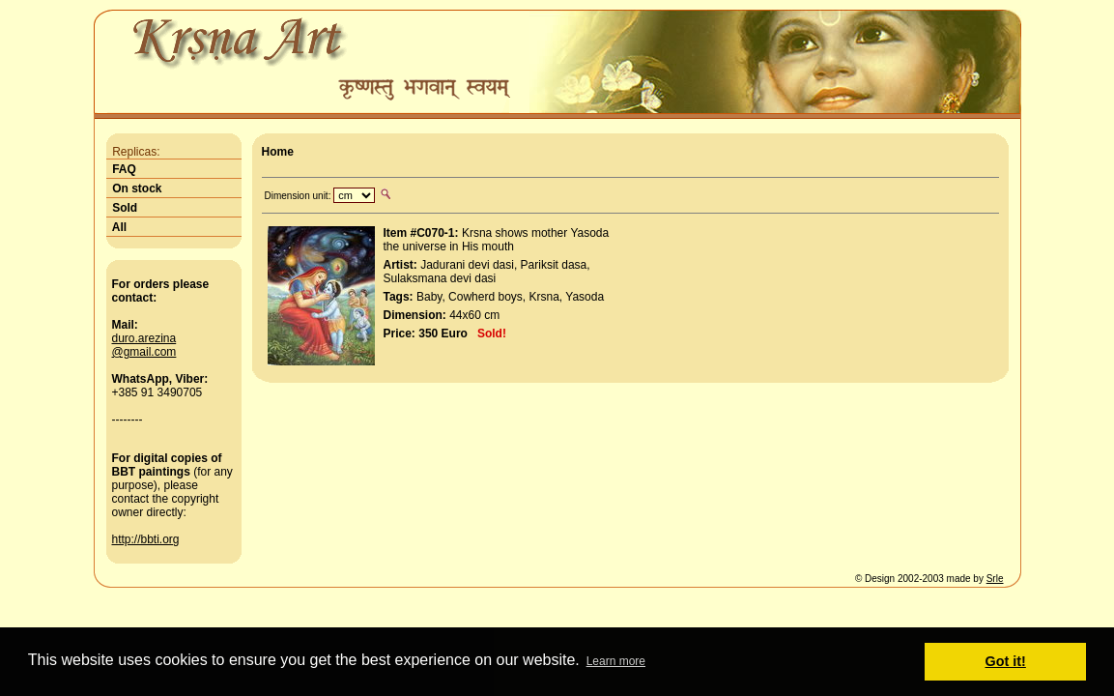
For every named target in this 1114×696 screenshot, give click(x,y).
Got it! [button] (1005, 661)
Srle (995, 578)
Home (278, 152)
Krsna (544, 297)
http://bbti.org (146, 539)
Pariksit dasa (554, 265)
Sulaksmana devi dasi (440, 278)
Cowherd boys (485, 297)
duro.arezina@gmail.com (144, 345)
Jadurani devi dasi (467, 265)
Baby (429, 297)
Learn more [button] (615, 661)
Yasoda (584, 297)
